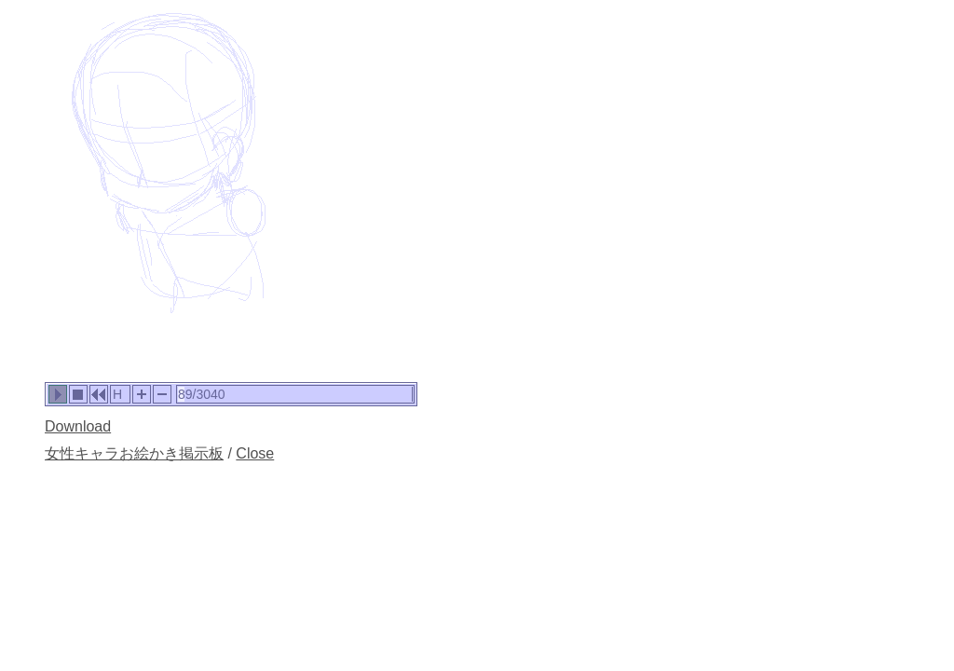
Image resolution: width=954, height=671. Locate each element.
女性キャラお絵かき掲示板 (134, 453)
